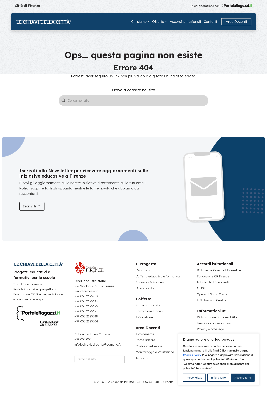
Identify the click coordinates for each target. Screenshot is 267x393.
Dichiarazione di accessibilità (217, 317)
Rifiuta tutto (218, 377)
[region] (219, 359)
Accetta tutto (243, 377)
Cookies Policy (192, 355)
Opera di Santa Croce (212, 294)
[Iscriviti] (32, 206)
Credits (168, 382)
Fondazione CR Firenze (213, 276)
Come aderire (145, 340)
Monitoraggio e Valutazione (155, 352)
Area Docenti (236, 21)
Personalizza (194, 377)
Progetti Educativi (148, 305)
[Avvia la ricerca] (63, 100)
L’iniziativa (143, 270)
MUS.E (201, 288)
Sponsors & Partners (150, 282)
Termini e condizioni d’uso (214, 323)
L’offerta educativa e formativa (158, 276)
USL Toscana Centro (211, 300)
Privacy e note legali (211, 329)
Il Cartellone (144, 317)
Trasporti (142, 358)
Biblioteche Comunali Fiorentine (219, 270)
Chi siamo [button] (139, 21)
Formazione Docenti (150, 311)
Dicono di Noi (145, 288)
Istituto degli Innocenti (213, 282)
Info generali (145, 334)
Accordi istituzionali (185, 21)
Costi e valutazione (149, 346)
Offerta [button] (158, 21)
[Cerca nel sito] (133, 100)
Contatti (210, 21)
